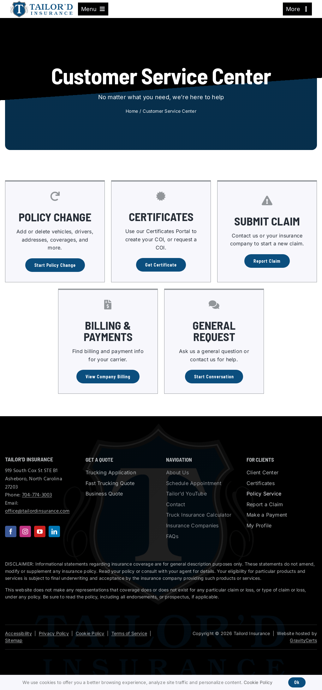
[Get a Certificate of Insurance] (161, 265)
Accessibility (18, 633)
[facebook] (10, 531)
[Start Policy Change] (55, 265)
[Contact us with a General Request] (214, 376)
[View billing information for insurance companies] (108, 376)
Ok (297, 682)
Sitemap (13, 640)
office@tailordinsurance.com (37, 511)
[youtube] (39, 531)
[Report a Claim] (267, 261)
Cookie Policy (90, 633)
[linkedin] (54, 531)
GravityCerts (303, 640)
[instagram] (25, 531)
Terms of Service (129, 633)
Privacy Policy (54, 633)
